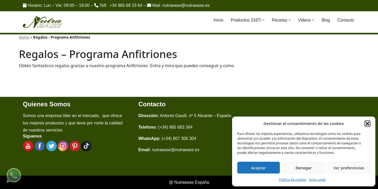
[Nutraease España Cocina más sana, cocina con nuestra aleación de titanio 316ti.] (42, 22)
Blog (326, 20)
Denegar (304, 167)
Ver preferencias (348, 167)
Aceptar (258, 167)
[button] (367, 123)
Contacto (345, 20)
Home (24, 37)
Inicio (218, 20)
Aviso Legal (317, 179)
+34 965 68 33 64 (125, 5)
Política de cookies (292, 179)
